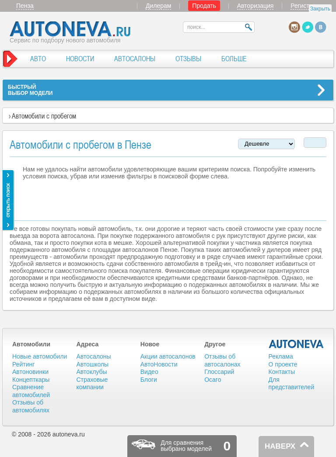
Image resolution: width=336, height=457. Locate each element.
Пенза (25, 5)
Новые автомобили (39, 356)
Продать (204, 5)
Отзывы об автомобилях (30, 406)
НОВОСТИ (80, 58)
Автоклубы (91, 371)
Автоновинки (30, 371)
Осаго (212, 379)
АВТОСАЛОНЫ (134, 58)
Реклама (281, 356)
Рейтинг (23, 364)
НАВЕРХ (280, 446)
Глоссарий (219, 371)
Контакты (282, 371)
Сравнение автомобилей (31, 391)
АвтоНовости (159, 364)
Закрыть (320, 9)
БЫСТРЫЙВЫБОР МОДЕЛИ (30, 90)
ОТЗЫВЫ (188, 58)
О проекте (283, 364)
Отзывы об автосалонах (222, 360)
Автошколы (92, 364)
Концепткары (30, 379)
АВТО (38, 58)
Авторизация (255, 5)
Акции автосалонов (168, 356)
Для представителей (292, 383)
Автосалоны (93, 356)
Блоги (148, 379)
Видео (149, 371)
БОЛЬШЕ (234, 58)
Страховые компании (92, 383)
